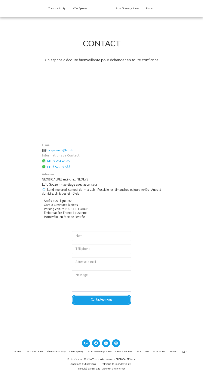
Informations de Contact (61, 156)
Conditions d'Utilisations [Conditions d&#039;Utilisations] (83, 364)
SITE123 (96, 369)
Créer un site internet (113, 369)
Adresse (48, 175)
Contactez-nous (101, 299)
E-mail (46, 145)
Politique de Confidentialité (116, 364)
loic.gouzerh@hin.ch (57, 150)
